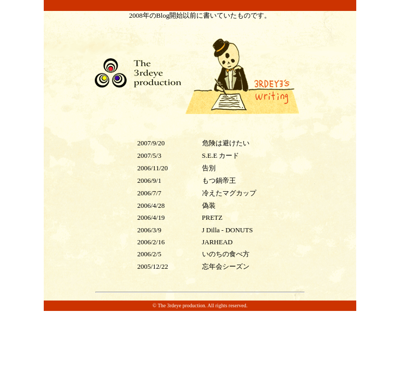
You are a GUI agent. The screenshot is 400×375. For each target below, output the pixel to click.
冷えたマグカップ (229, 193)
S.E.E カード (221, 155)
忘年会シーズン (225, 266)
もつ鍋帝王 (219, 180)
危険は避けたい (225, 143)
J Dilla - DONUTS (227, 230)
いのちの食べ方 (225, 254)
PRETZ (212, 217)
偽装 (209, 205)
